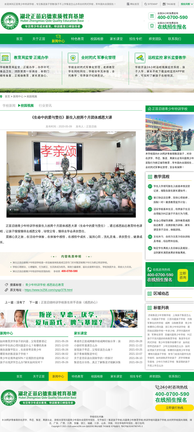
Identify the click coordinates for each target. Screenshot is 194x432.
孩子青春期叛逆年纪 (108, 354)
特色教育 (77, 376)
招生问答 (185, 4)
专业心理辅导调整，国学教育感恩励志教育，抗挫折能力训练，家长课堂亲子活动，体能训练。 (172, 225)
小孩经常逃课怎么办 (108, 345)
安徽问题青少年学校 (175, 334)
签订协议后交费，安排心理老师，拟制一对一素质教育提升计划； (172, 199)
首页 (7, 96)
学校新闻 (9, 105)
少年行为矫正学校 (165, 361)
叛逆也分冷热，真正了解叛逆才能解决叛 (108, 362)
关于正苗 (39, 376)
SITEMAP (152, 4)
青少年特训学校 (35, 284)
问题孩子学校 (158, 319)
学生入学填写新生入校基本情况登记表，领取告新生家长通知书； (172, 188)
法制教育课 (177, 323)
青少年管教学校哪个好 (170, 342)
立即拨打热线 (174, 407)
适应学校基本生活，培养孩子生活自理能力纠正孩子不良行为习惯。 (172, 211)
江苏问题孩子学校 (176, 319)
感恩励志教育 (55, 284)
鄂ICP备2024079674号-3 (132, 426)
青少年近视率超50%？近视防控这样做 (34, 358)
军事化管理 (157, 334)
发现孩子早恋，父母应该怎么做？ (108, 350)
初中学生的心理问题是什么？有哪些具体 (34, 345)
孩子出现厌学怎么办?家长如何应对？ (34, 362)
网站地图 (98, 426)
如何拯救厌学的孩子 (166, 358)
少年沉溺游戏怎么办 (173, 346)
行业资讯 (45, 105)
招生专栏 (136, 376)
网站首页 (134, 4)
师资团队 (155, 376)
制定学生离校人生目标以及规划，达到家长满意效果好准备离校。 (172, 250)
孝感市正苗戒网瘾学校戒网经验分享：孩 (108, 341)
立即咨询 (182, 275)
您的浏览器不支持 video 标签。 (71, 174)
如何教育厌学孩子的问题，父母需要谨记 (34, 341)
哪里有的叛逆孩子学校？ (34, 354)
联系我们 (174, 376)
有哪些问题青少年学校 (179, 350)
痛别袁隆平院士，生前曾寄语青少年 (34, 350)
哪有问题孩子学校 (157, 354)
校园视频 (32, 96)
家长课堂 (116, 376)
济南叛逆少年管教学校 (159, 315)
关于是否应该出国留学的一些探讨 (108, 358)
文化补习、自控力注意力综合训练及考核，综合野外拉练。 (172, 238)
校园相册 (97, 376)
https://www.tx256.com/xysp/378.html (48, 290)
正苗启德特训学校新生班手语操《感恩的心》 (70, 302)
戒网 (167, 323)
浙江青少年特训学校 (175, 326)
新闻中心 (18, 96)
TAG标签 (171, 4)
